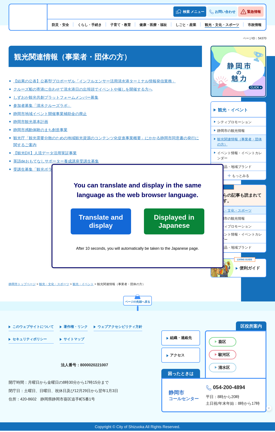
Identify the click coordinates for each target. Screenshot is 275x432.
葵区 (222, 343)
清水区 (224, 369)
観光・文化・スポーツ (234, 211)
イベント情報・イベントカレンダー (239, 155)
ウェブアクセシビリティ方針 (120, 328)
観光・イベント (233, 110)
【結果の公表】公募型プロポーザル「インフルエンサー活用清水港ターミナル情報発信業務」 (94, 81)
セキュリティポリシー (29, 340)
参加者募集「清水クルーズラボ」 (42, 105)
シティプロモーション (234, 122)
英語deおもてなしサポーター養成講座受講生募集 (56, 161)
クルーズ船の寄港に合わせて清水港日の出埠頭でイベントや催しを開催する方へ (83, 89)
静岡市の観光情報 (231, 130)
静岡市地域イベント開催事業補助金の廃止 (50, 114)
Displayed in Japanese (174, 221)
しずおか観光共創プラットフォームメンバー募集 (55, 97)
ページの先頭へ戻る (137, 302)
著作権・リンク (76, 328)
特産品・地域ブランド (234, 167)
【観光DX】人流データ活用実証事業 (45, 153)
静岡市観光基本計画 (30, 122)
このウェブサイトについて (33, 328)
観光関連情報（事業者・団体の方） (239, 141)
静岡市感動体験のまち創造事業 (40, 130)
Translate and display (101, 221)
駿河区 (224, 356)
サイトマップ (74, 340)
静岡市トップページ (22, 285)
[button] (189, 11)
